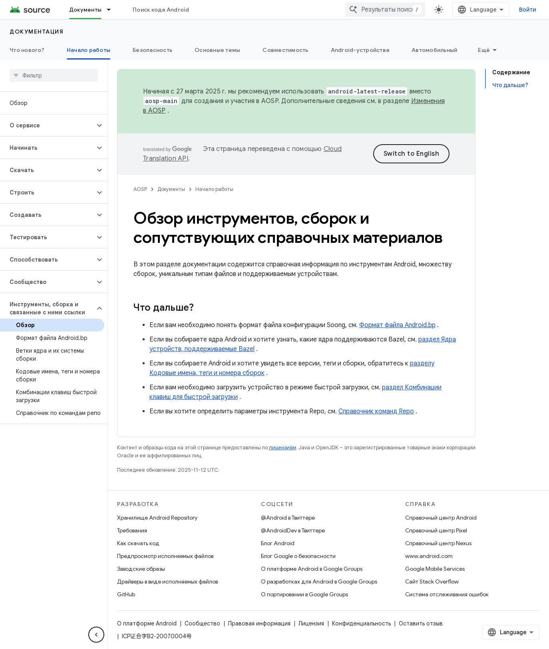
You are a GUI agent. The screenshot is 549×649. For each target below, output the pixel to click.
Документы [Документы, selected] (85, 9)
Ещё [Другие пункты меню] (484, 50)
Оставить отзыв (421, 623)
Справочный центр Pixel (436, 530)
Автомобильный (434, 50)
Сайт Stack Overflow (432, 581)
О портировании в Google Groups (304, 594)
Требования (132, 530)
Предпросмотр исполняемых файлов (165, 556)
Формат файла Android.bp (397, 325)
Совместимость (285, 50)
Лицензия (311, 623)
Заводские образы (141, 568)
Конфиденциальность (361, 623)
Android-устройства (360, 50)
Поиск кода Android (161, 9)
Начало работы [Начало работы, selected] (88, 50)
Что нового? (27, 50)
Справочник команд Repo (376, 411)
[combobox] (385, 9)
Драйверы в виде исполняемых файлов (167, 581)
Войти (527, 9)
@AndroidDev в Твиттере (293, 530)
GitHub (126, 594)
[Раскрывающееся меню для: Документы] (112, 9)
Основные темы (217, 50)
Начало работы (214, 189)
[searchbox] (54, 75)
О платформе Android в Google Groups (311, 568)
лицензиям (282, 447)
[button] (47, 125)
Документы (171, 189)
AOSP (140, 189)
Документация (37, 31)
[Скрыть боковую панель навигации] (96, 635)
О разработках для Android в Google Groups (319, 581)
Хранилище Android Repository (157, 517)
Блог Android (277, 543)
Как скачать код (138, 543)
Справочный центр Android (441, 517)
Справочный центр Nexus (438, 543)
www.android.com (429, 556)
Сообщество (202, 623)
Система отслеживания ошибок (447, 594)
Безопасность (152, 50)
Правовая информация (259, 623)
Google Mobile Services (435, 568)
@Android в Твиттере (288, 517)
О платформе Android (147, 623)
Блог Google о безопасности (298, 556)
